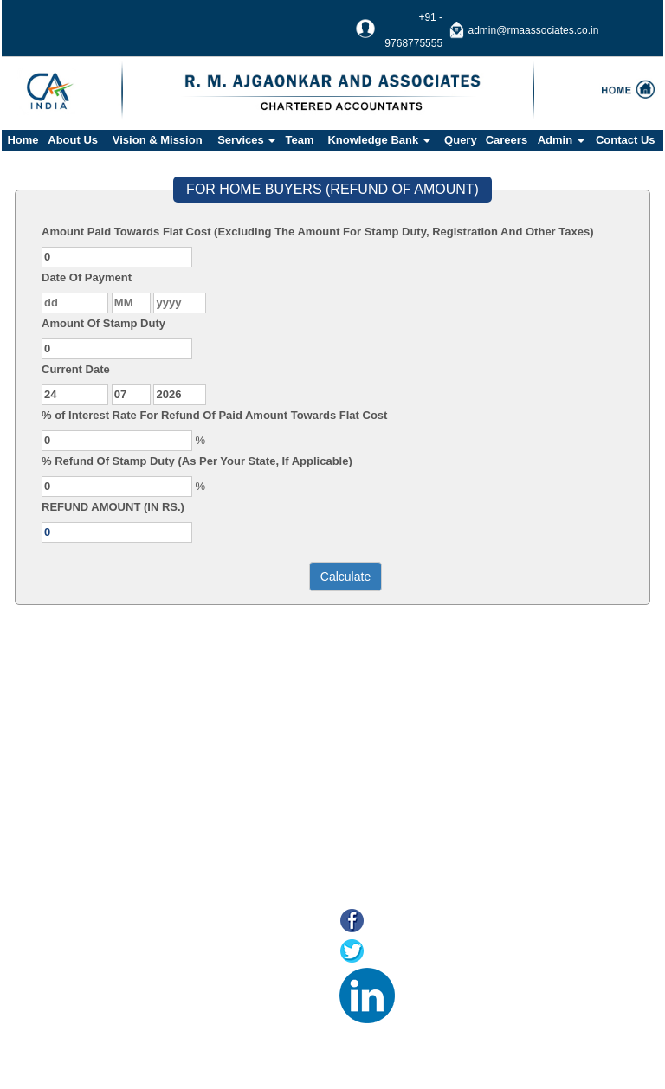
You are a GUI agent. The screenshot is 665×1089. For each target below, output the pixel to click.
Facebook (400, 922)
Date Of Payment (87, 277)
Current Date (76, 369)
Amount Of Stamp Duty (103, 323)
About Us (73, 139)
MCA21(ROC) (97, 1013)
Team (300, 139)
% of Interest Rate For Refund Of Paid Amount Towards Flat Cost (214, 415)
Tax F (76, 1034)
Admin (561, 139)
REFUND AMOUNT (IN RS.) (113, 506)
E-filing (79, 991)
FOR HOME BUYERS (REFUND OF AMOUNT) (332, 189)
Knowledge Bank (378, 139)
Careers (506, 139)
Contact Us (625, 139)
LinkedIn (425, 983)
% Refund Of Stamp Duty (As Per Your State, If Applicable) (197, 460)
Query (460, 139)
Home (22, 139)
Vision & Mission (158, 139)
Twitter (390, 952)
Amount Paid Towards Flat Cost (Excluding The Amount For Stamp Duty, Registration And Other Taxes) (318, 231)
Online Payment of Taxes (124, 969)
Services (246, 139)
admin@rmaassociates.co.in (533, 30)
